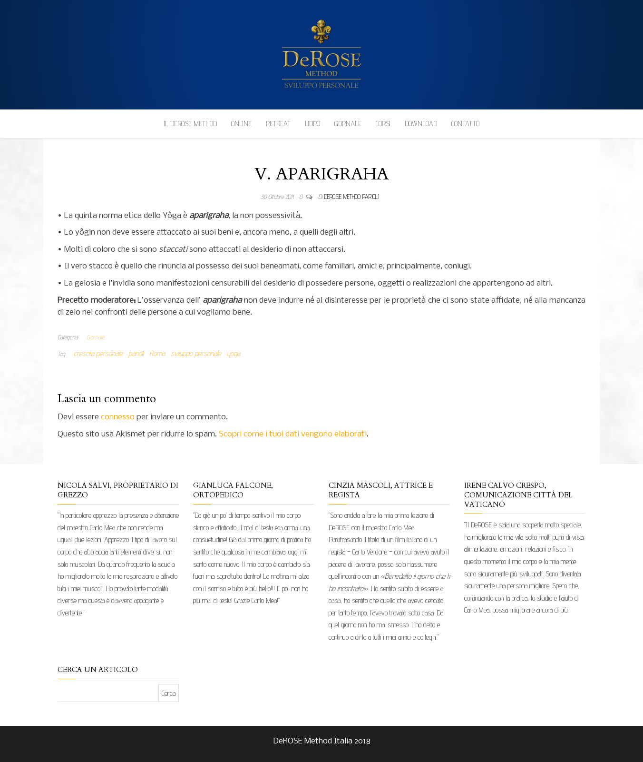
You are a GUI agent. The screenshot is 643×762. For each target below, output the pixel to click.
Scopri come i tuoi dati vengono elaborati (293, 434)
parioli (136, 353)
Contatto (465, 123)
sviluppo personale (196, 353)
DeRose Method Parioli (351, 196)
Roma (157, 353)
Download (421, 123)
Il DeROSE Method (190, 123)
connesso (118, 417)
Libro (312, 123)
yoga (233, 353)
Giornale (347, 123)
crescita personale (98, 353)
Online (241, 123)
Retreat (278, 123)
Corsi (383, 123)
